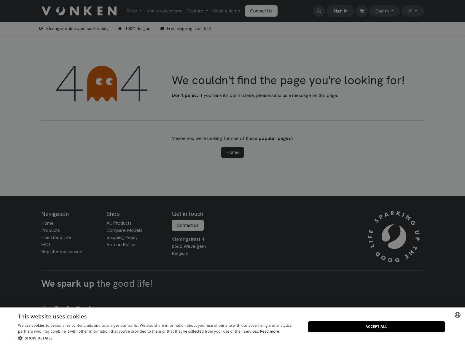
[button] (157, 338)
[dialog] (232, 326)
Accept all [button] (376, 326)
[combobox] (458, 315)
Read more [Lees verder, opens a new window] (269, 331)
